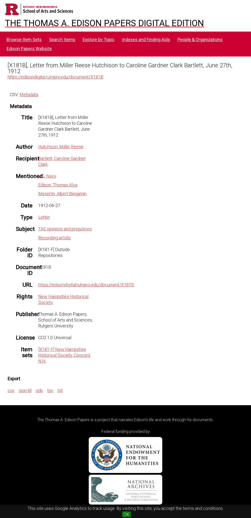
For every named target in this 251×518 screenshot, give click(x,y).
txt (60, 390)
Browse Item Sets (24, 39)
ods (39, 390)
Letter (44, 217)
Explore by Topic (98, 39)
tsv (50, 390)
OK (126, 514)
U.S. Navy (47, 176)
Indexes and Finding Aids (146, 39)
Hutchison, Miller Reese (60, 146)
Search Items (62, 39)
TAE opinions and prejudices (65, 228)
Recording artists (54, 237)
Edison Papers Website (29, 48)
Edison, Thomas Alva (57, 184)
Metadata (29, 94)
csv (11, 390)
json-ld (25, 390)
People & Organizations (200, 39)
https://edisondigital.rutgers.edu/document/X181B (55, 77)
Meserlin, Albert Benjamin (62, 193)
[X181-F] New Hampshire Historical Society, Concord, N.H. (64, 355)
